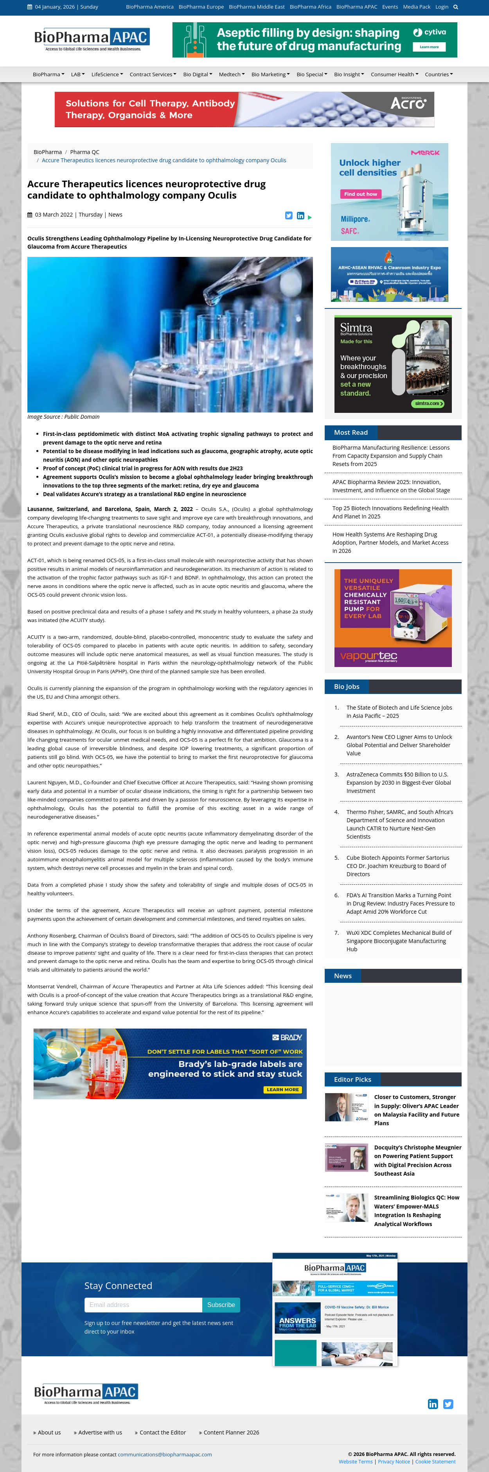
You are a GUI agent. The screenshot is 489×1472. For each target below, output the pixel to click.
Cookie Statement (435, 1461)
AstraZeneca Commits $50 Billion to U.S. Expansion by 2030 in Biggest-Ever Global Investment (399, 782)
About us (47, 1432)
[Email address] (143, 1305)
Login (441, 6)
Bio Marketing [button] (269, 74)
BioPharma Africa (311, 6)
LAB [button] (76, 74)
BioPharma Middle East (257, 6)
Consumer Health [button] (392, 74)
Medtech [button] (230, 74)
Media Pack (416, 6)
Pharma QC (84, 152)
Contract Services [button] (151, 74)
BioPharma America (150, 6)
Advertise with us (98, 1432)
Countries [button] (437, 74)
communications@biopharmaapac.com (165, 1454)
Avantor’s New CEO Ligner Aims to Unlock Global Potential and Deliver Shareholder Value (399, 745)
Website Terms (356, 1461)
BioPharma (48, 152)
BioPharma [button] (46, 74)
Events (390, 6)
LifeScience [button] (105, 74)
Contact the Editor (160, 1432)
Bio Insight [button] (347, 74)
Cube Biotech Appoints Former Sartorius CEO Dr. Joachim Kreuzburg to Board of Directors (398, 866)
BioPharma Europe (201, 6)
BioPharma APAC (356, 6)
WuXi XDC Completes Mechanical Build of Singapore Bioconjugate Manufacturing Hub (399, 941)
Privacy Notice (394, 1461)
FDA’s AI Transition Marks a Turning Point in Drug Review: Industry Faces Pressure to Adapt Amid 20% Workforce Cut (401, 903)
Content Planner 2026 (229, 1432)
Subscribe (221, 1305)
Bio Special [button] (310, 74)
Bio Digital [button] (195, 74)
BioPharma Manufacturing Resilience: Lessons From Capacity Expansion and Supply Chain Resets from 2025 (391, 457)
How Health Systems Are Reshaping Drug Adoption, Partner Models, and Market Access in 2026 (391, 544)
